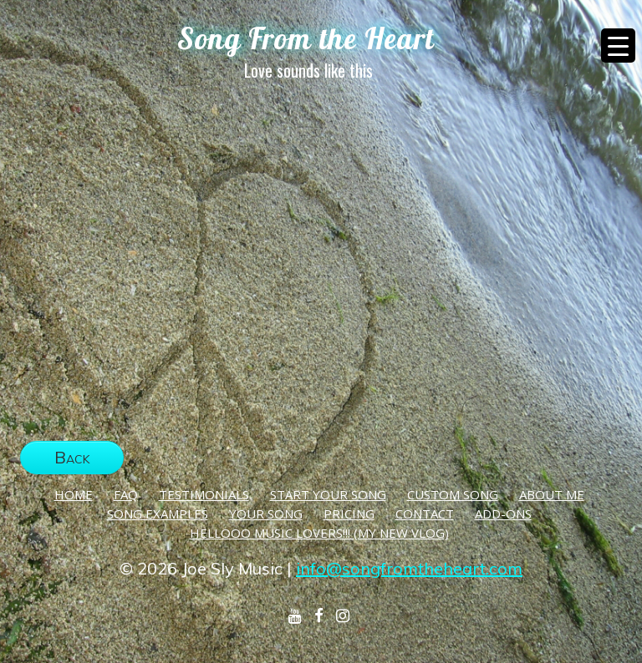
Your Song (266, 513)
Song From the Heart (306, 38)
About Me (551, 494)
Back (71, 457)
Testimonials (204, 494)
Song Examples (157, 513)
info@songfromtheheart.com (409, 568)
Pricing (349, 513)
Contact (424, 513)
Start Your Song (328, 494)
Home (73, 494)
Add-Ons (503, 513)
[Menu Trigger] (618, 45)
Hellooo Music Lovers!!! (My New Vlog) (319, 532)
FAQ (126, 494)
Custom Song (452, 494)
